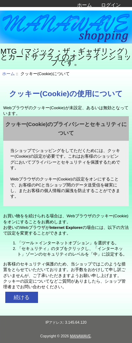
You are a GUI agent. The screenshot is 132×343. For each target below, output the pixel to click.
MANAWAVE (80, 336)
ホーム (84, 5)
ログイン (111, 5)
